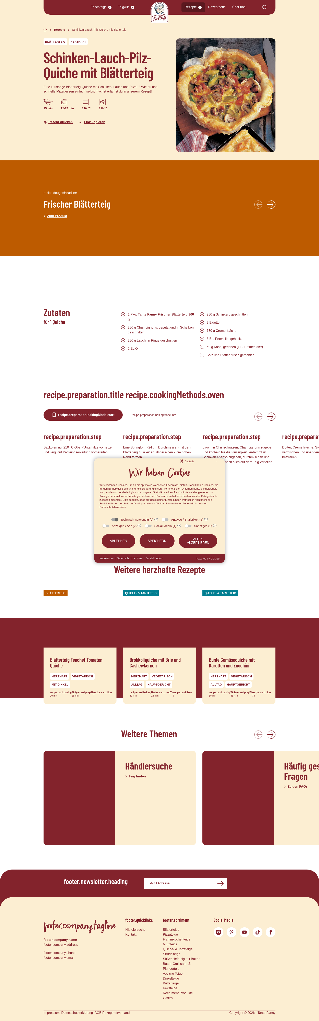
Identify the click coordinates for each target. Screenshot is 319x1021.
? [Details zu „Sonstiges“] (214, 525)
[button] (109, 7)
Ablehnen (118, 541)
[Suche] (264, 7)
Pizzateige (170, 934)
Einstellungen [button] (154, 558)
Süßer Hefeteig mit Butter (181, 959)
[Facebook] (270, 932)
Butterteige (171, 983)
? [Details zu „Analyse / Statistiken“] (206, 519)
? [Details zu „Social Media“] (179, 525)
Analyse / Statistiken (185, 519)
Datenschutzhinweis (129, 558)
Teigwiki (123, 7)
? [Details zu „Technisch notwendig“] (156, 519)
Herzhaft (78, 41)
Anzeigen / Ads (122, 526)
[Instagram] (218, 932)
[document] (159, 489)
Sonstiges (201, 526)
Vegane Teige (173, 973)
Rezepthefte (217, 7)
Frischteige (99, 7)
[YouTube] (244, 932)
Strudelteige (171, 954)
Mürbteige (170, 944)
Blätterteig (55, 41)
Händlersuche (135, 929)
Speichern (157, 541)
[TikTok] (257, 932)
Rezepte (191, 7)
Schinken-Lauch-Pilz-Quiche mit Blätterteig (99, 29)
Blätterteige (171, 929)
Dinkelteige (171, 978)
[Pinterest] (231, 932)
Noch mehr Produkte (178, 993)
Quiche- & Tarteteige (178, 949)
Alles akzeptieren (198, 540)
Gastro (168, 998)
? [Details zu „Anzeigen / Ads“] (139, 525)
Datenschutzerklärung (77, 1012)
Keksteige (170, 988)
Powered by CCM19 (208, 558)
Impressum (52, 1012)
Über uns (238, 7)
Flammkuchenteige (176, 939)
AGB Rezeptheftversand (112, 1012)
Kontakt (130, 934)
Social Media (163, 526)
